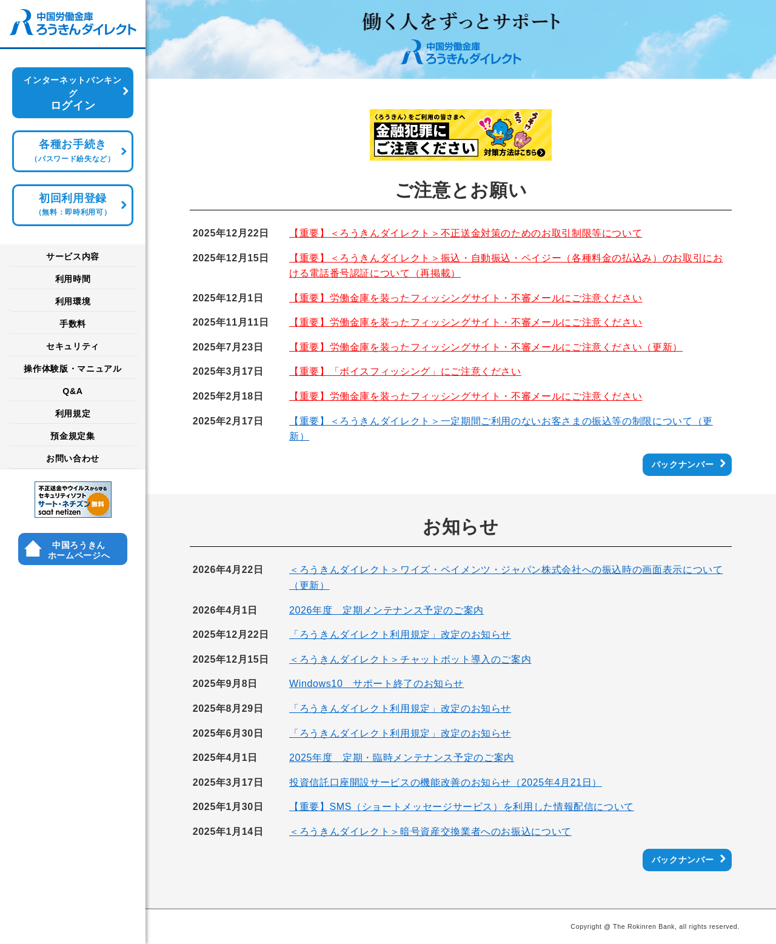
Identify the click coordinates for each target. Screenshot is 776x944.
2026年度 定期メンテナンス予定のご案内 (386, 610)
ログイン (72, 93)
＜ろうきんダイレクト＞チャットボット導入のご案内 (410, 659)
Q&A (72, 391)
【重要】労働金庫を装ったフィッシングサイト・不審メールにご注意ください (465, 298)
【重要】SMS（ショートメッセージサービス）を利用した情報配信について (461, 807)
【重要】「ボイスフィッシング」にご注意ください (405, 371)
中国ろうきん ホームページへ (79, 550)
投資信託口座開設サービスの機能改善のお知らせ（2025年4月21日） (445, 782)
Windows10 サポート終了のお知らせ (376, 683)
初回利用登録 (73, 204)
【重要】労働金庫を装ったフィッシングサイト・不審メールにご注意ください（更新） (486, 347)
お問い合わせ (72, 458)
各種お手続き (72, 150)
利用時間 (73, 279)
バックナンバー (683, 464)
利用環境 (73, 301)
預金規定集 (72, 436)
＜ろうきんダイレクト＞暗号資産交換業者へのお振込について (430, 831)
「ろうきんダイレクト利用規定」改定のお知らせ (400, 634)
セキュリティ (72, 346)
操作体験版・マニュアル (72, 368)
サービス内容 (72, 256)
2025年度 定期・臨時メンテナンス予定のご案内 (401, 757)
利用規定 (73, 413)
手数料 (72, 324)
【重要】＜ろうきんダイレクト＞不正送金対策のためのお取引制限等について (465, 233)
